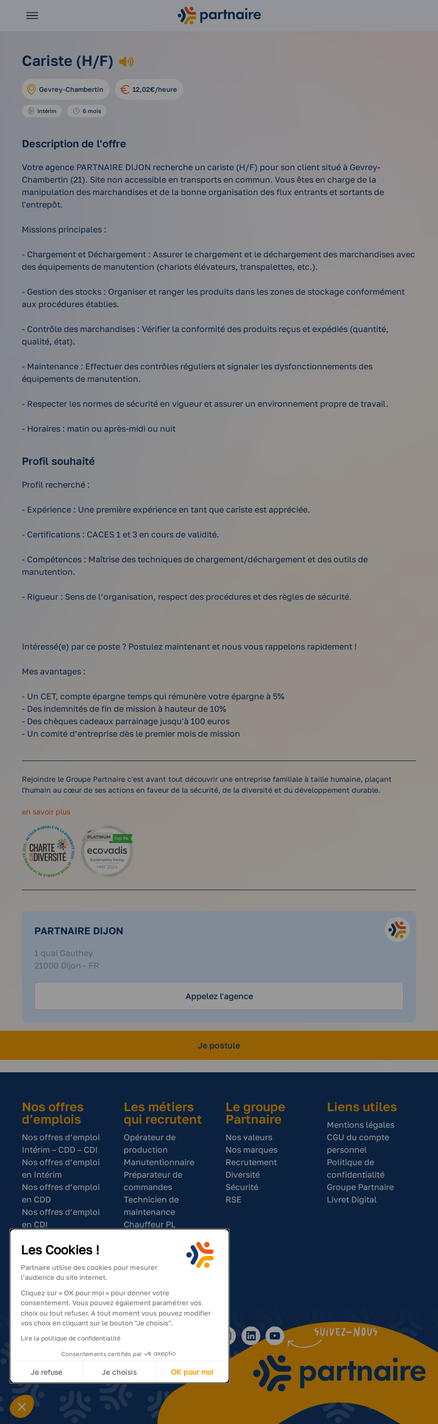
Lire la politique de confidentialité (71, 1338)
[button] (21, 1406)
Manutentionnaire (159, 1162)
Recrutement (251, 1162)
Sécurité (241, 1187)
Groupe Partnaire (360, 1187)
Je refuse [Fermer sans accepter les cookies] (46, 1371)
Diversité (242, 1174)
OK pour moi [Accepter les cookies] (192, 1371)
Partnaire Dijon (78, 930)
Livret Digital (352, 1199)
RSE (233, 1199)
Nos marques (251, 1149)
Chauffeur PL (150, 1224)
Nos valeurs (248, 1137)
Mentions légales (360, 1124)
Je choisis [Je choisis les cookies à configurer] (119, 1371)
